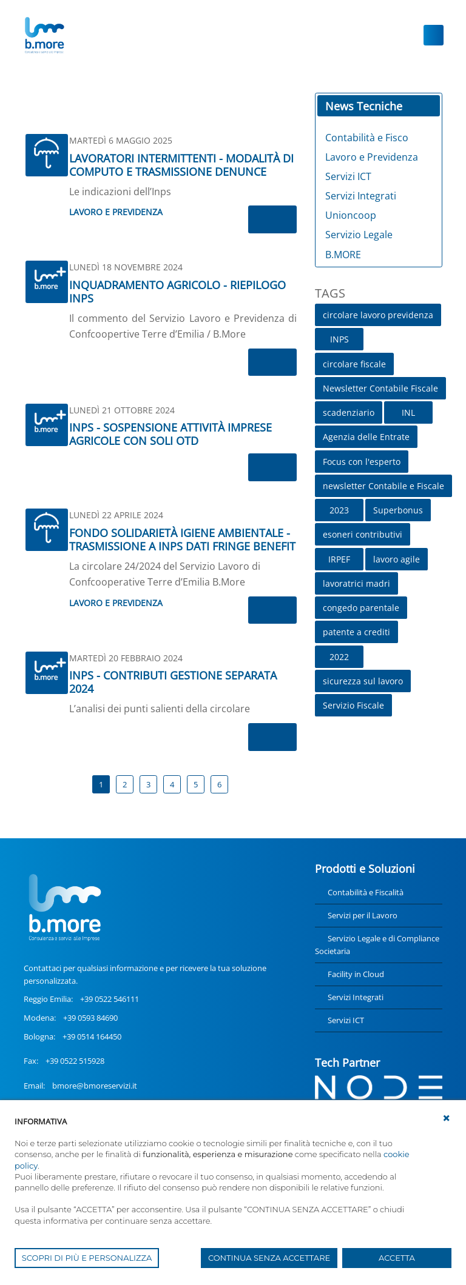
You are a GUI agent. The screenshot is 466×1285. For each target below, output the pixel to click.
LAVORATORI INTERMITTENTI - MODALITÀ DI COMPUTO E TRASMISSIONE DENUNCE (181, 165)
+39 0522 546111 (109, 998)
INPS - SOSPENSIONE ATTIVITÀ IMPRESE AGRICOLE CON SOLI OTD (170, 434)
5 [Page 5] (196, 784)
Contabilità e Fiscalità (366, 892)
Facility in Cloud (356, 974)
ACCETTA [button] (397, 1258)
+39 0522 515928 (75, 1060)
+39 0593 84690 (90, 1017)
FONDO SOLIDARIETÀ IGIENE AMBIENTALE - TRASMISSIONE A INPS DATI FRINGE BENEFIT (182, 539)
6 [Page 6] (219, 784)
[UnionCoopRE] (44, 35)
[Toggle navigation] (434, 35)
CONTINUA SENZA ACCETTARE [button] (269, 1258)
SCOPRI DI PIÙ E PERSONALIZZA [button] (87, 1258)
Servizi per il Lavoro (362, 915)
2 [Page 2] (125, 784)
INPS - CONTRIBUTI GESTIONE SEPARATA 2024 (173, 682)
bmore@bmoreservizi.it (94, 1085)
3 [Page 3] (148, 784)
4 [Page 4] (172, 784)
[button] (446, 1118)
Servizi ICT (346, 1020)
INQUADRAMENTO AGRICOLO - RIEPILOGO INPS (177, 291)
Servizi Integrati (355, 997)
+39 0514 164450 (91, 1036)
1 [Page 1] (101, 784)
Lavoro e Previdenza (116, 212)
